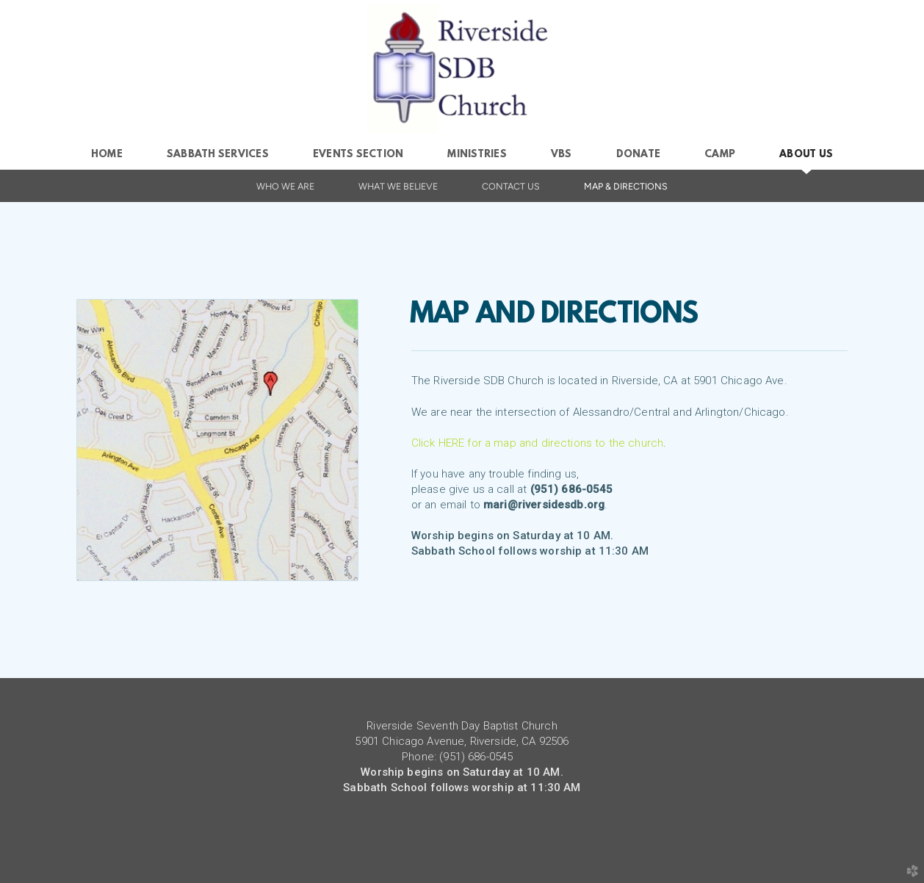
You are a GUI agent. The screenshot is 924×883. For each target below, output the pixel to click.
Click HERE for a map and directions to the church (537, 443)
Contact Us (511, 186)
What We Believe (398, 186)
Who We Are (285, 186)
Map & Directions (626, 186)
